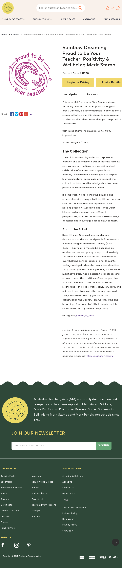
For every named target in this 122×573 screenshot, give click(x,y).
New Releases (67, 19)
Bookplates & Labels (11, 487)
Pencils (35, 487)
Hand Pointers (8, 527)
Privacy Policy (69, 524)
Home (4, 34)
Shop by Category (12, 19)
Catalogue (89, 19)
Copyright (67, 530)
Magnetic (37, 476)
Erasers (4, 522)
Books (4, 493)
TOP (115, 542)
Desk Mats (6, 516)
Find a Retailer (111, 19)
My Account (68, 493)
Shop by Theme (41, 19)
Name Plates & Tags (42, 481)
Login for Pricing (78, 82)
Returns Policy (69, 513)
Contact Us (68, 487)
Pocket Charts (39, 493)
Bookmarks (6, 481)
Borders (5, 499)
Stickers (36, 516)
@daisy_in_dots (84, 315)
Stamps (15, 34)
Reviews (92, 94)
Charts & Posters (10, 510)
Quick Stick (38, 499)
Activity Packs (8, 476)
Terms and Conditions (74, 507)
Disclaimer (68, 519)
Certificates (7, 504)
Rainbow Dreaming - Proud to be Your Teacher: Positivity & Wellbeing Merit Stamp (67, 34)
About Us (67, 481)
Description (70, 94)
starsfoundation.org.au (100, 355)
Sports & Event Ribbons (44, 504)
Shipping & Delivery (72, 476)
